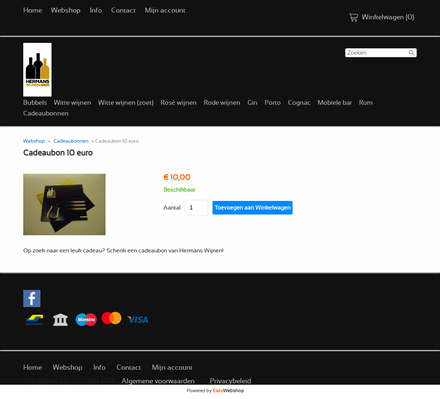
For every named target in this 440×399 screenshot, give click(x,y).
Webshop (65, 10)
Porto (273, 103)
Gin (253, 103)
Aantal (172, 208)
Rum (366, 103)
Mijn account (165, 10)
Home (32, 10)
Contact (123, 10)
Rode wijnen (222, 103)
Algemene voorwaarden (158, 381)
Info (96, 10)
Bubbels (35, 103)
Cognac (299, 103)
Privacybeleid (230, 381)
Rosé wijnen (179, 103)
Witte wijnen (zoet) (125, 103)
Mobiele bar (335, 103)
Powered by (215, 390)
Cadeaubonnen (46, 113)
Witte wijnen (72, 103)
